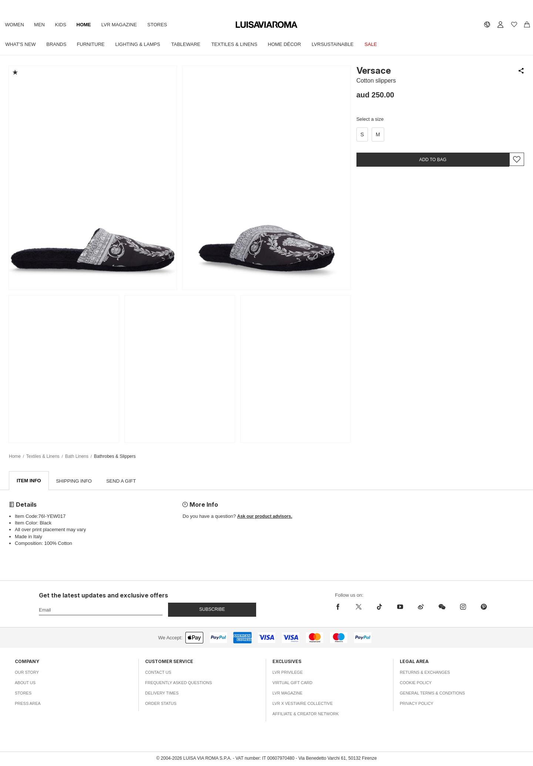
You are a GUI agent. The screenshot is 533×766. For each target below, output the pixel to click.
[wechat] (442, 607)
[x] (358, 607)
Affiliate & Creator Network (305, 714)
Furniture (93, 44)
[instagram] (463, 607)
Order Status (161, 704)
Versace (373, 70)
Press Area (28, 704)
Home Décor (291, 44)
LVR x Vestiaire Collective (302, 704)
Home (87, 24)
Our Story (27, 672)
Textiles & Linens (240, 44)
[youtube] (400, 607)
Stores (162, 24)
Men (41, 24)
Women (15, 24)
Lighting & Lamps (141, 44)
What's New (21, 44)
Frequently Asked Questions (178, 683)
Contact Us (158, 672)
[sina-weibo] (421, 607)
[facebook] (340, 607)
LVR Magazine (123, 24)
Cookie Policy (416, 683)
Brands (58, 44)
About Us (25, 683)
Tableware (190, 44)
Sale (379, 44)
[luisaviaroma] (266, 25)
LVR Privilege (287, 672)
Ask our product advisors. (264, 516)
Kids (63, 24)
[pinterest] (483, 607)
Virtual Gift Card (292, 683)
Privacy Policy (416, 704)
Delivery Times (161, 693)
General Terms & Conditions (432, 693)
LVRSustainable (340, 44)
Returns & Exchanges (425, 672)
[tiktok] (379, 607)
